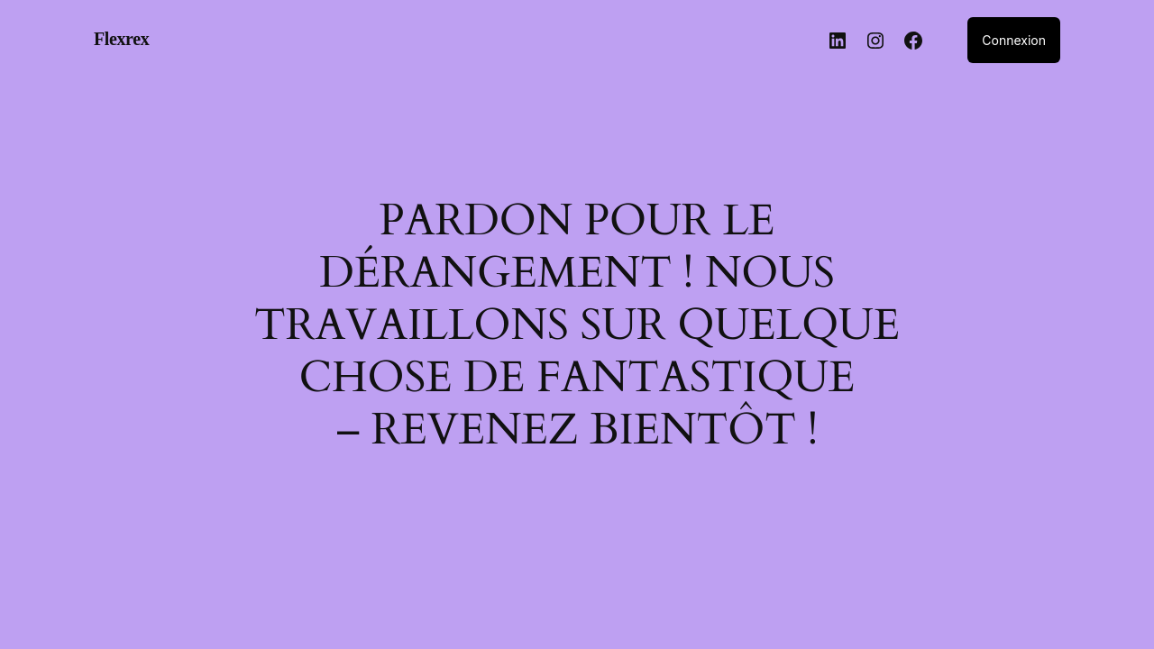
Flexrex (121, 39)
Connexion (1014, 40)
